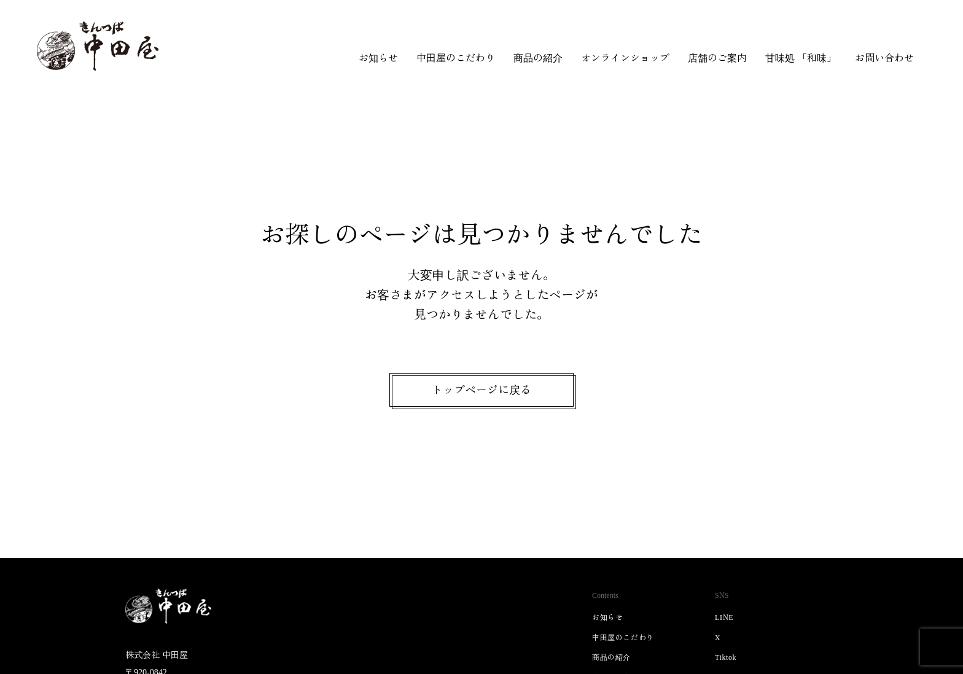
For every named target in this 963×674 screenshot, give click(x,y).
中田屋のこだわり (455, 57)
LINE (724, 616)
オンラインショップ (625, 57)
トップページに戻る (481, 389)
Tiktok (725, 656)
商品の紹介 (538, 57)
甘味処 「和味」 (800, 57)
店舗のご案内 (717, 57)
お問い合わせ (884, 57)
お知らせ (378, 57)
